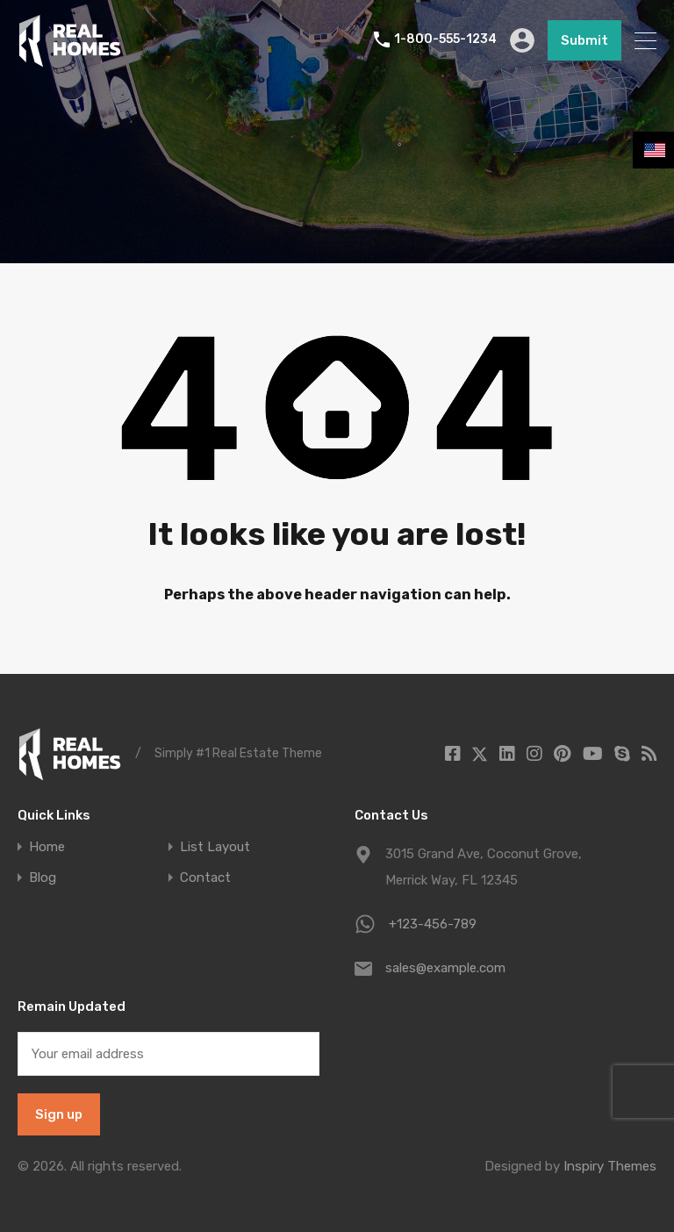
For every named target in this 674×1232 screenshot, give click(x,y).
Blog (42, 878)
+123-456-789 (433, 924)
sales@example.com (445, 968)
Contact (205, 878)
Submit (584, 40)
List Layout (215, 847)
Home (47, 847)
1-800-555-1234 (445, 40)
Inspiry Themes (609, 1166)
